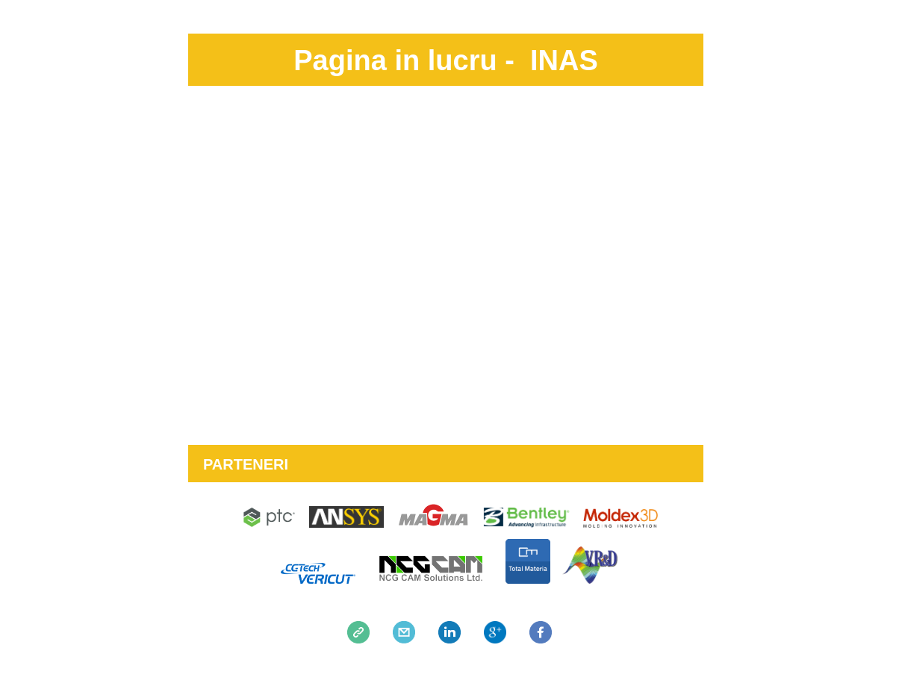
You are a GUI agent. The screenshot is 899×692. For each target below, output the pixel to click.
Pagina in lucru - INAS (445, 60)
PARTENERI (245, 464)
